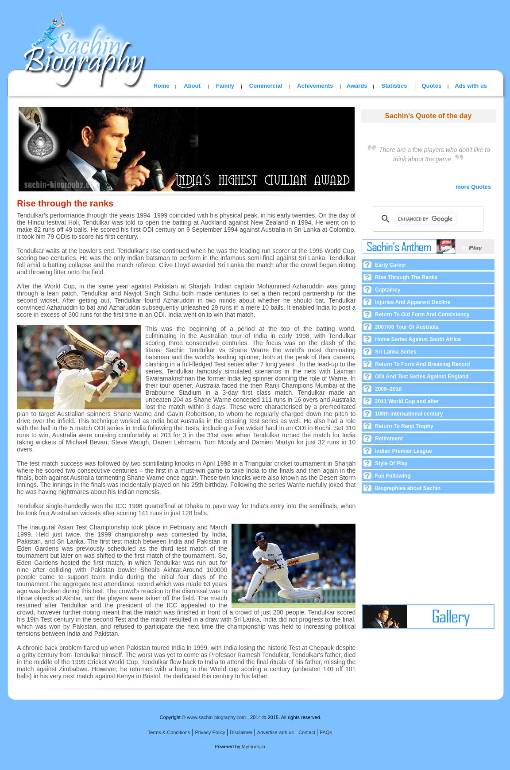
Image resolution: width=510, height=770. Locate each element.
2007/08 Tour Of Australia (406, 327)
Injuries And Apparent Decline (412, 302)
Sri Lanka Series (395, 352)
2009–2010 (388, 389)
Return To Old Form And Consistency (422, 314)
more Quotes (476, 186)
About (192, 85)
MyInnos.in (253, 746)
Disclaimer (242, 732)
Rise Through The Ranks (406, 277)
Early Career (390, 265)
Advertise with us (276, 732)
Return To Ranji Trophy (404, 426)
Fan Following (393, 476)
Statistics (394, 85)
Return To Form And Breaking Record (422, 364)
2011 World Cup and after (407, 401)
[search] (427, 219)
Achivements (315, 85)
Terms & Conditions (169, 732)
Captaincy (387, 290)
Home (162, 85)
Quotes (431, 85)
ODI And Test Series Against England (422, 376)
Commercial (265, 85)
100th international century (409, 414)
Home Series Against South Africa (418, 339)
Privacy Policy (211, 732)
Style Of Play (391, 463)
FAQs (326, 732)
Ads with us (471, 85)
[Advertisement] (428, 549)
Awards (357, 85)
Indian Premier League (403, 451)
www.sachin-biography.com (216, 717)
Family (225, 85)
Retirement (389, 439)
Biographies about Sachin (407, 488)
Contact (307, 732)
